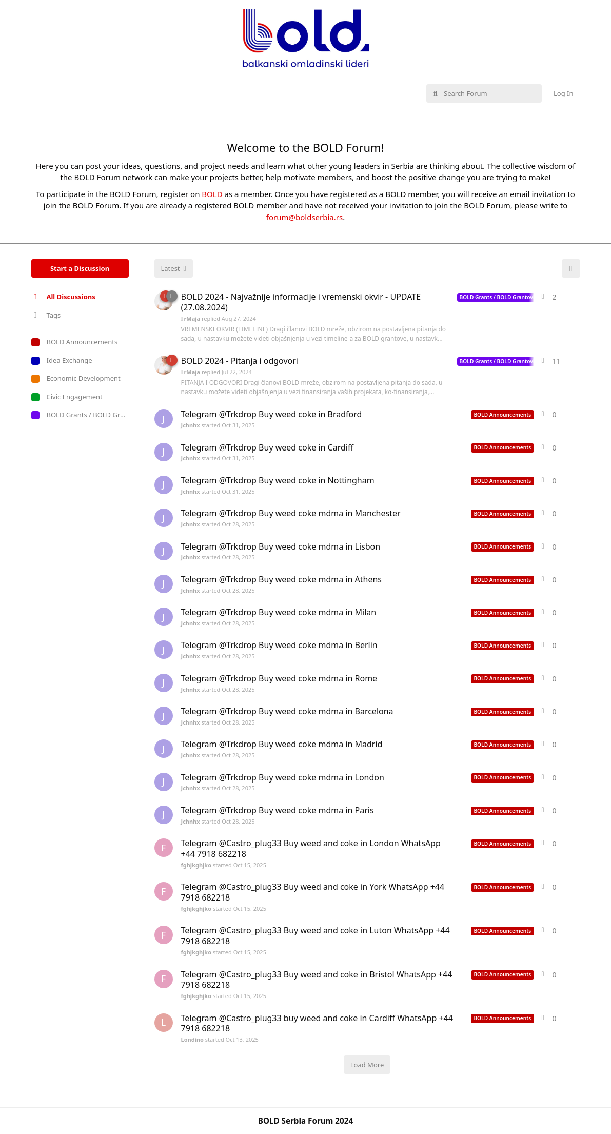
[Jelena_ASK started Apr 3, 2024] (163, 365)
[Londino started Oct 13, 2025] (163, 1022)
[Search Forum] (484, 93)
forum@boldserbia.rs (304, 217)
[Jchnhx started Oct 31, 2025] (163, 418)
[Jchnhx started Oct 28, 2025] (163, 518)
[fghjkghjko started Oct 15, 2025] (163, 847)
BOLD (212, 194)
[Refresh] (571, 268)
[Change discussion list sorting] (173, 268)
